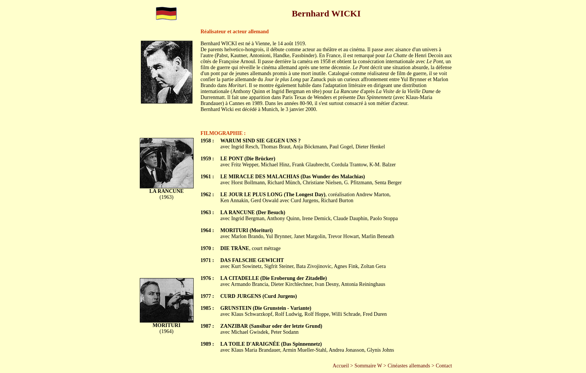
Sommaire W (368, 366)
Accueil (341, 366)
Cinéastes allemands (409, 366)
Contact (444, 366)
